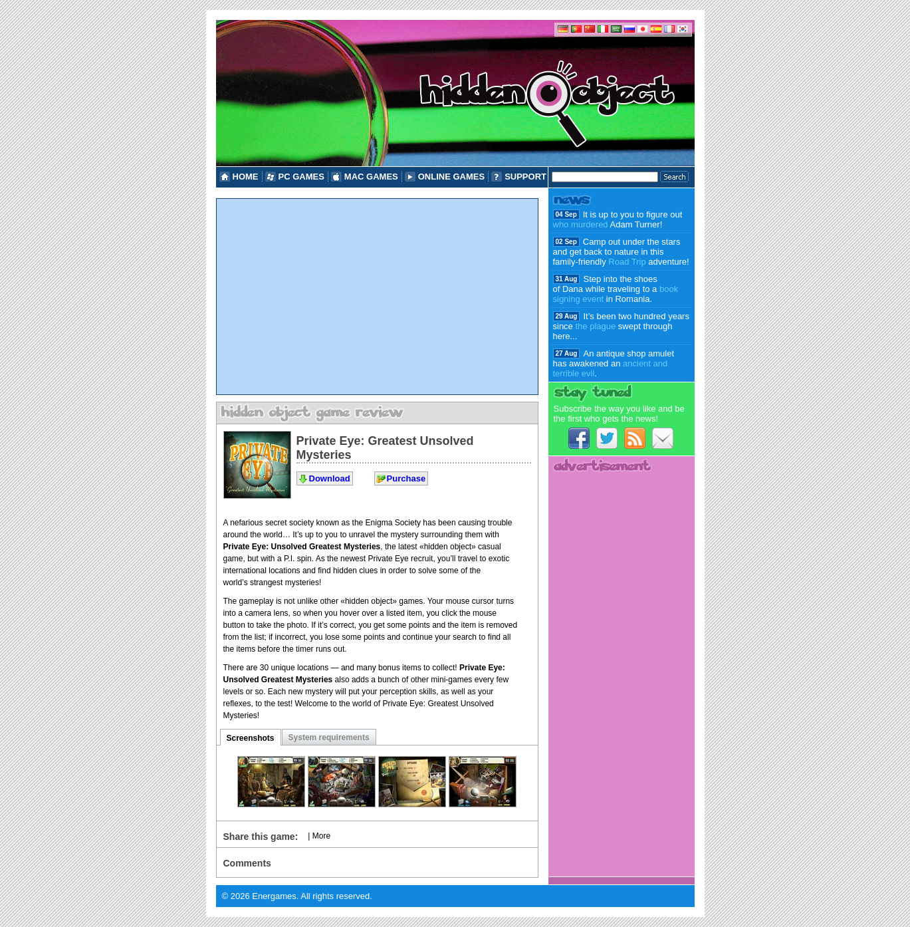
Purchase (406, 478)
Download (329, 478)
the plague (595, 326)
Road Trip (626, 262)
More (321, 836)
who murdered (580, 224)
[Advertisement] (377, 296)
